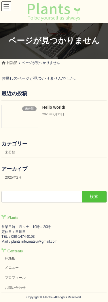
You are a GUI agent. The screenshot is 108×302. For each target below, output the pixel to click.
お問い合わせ (15, 288)
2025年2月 (13, 178)
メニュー (12, 268)
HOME (10, 258)
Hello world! (53, 107)
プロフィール (15, 278)
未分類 (10, 152)
